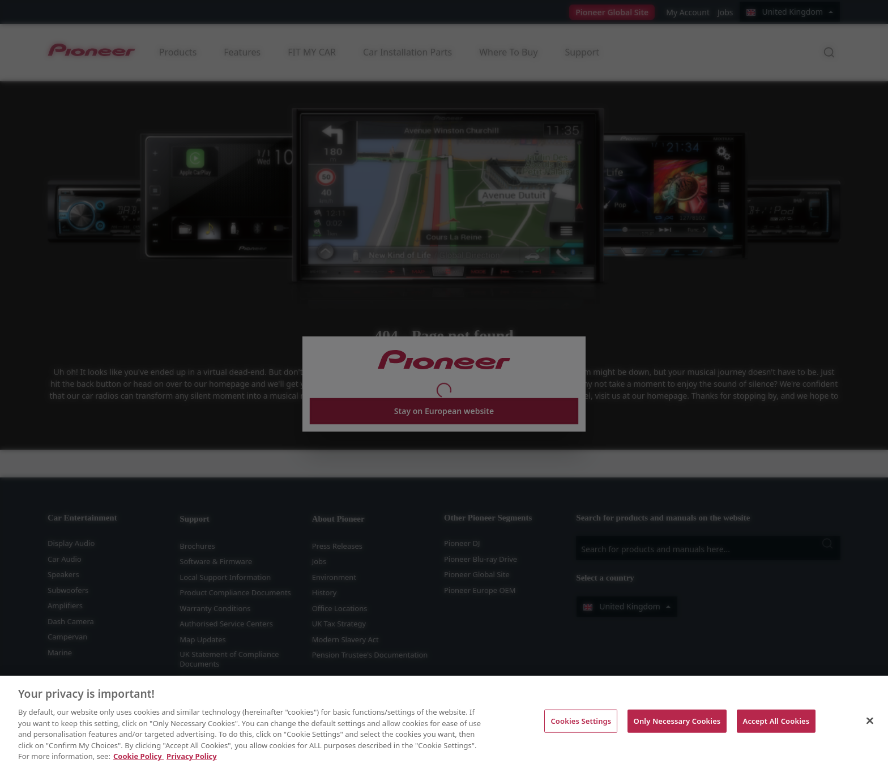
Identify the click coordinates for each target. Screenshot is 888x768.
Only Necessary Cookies (677, 720)
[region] (444, 722)
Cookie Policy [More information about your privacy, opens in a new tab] (138, 756)
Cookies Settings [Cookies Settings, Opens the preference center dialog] (580, 720)
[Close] (869, 720)
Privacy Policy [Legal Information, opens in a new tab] (191, 756)
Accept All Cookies (776, 720)
